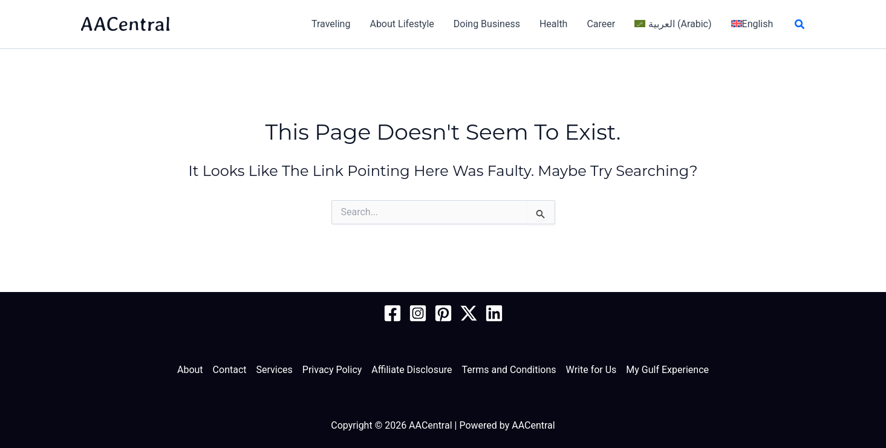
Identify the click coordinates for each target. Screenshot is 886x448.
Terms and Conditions (508, 369)
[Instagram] (418, 313)
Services (274, 369)
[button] (800, 24)
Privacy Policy (332, 369)
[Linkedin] (494, 313)
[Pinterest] (443, 313)
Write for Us (591, 369)
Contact (230, 369)
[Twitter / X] (469, 313)
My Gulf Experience (667, 369)
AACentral (125, 24)
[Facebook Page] (392, 313)
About (190, 369)
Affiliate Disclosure (411, 369)
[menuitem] (673, 24)
